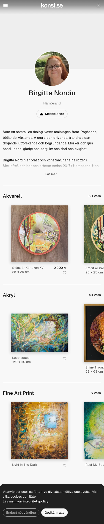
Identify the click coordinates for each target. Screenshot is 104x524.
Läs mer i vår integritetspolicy (26, 501)
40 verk (95, 295)
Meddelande (51, 114)
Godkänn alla (54, 512)
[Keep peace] (39, 333)
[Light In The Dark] (39, 430)
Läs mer (51, 175)
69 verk (94, 196)
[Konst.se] (52, 5)
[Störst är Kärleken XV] (39, 233)
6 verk (96, 393)
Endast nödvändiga (21, 512)
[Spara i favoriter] (65, 273)
